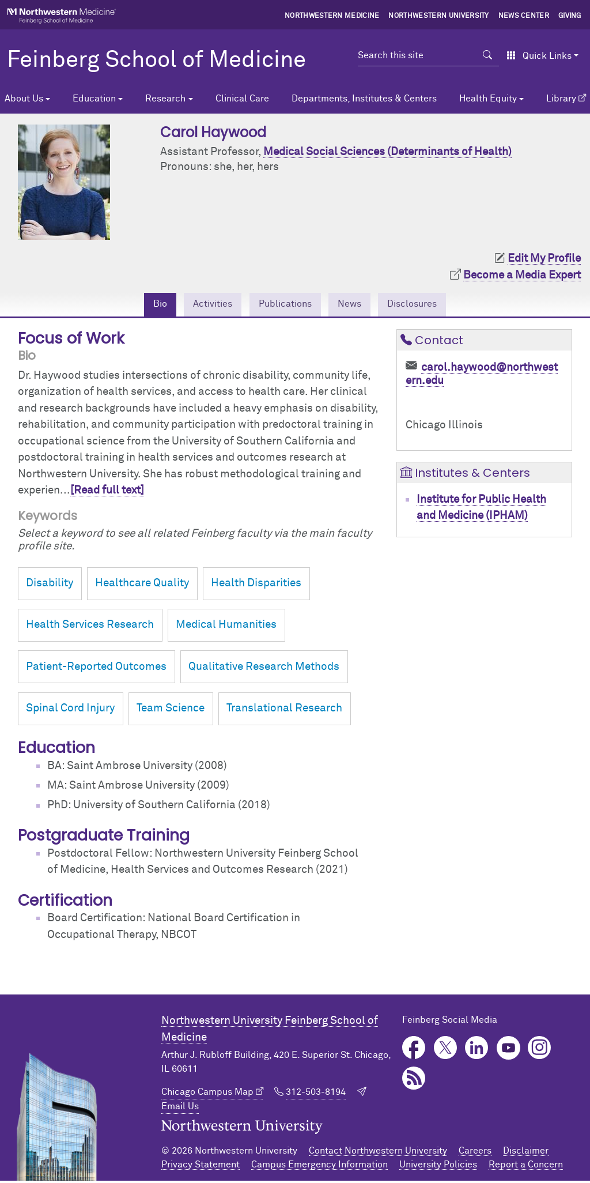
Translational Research (284, 710)
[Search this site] (417, 55)
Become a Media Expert (522, 275)
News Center (524, 16)
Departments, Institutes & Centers (364, 98)
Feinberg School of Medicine (156, 60)
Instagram (539, 1050)
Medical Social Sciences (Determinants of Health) (387, 151)
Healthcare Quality (142, 585)
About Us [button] (24, 98)
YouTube (508, 1050)
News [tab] (356, 305)
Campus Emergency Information (319, 1166)
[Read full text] (107, 492)
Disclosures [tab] (426, 305)
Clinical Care (242, 98)
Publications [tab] (283, 305)
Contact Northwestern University (378, 1153)
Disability (49, 585)
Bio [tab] (142, 305)
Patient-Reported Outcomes (96, 669)
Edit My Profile (544, 258)
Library (561, 98)
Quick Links (539, 56)
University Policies (438, 1166)
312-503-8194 (316, 1094)
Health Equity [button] (488, 98)
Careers (475, 1153)
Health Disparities (256, 585)
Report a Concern (526, 1166)
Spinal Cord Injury (70, 710)
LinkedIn (477, 1050)
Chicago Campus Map (207, 1094)
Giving (569, 16)
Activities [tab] (200, 305)
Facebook (414, 1050)
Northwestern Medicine (332, 16)
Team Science (171, 710)
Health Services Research (90, 626)
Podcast (414, 1080)
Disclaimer (526, 1153)
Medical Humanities (226, 626)
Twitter (445, 1050)
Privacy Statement (200, 1166)
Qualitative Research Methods (263, 669)
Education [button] (94, 98)
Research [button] (165, 98)
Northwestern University (438, 16)
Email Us (180, 1108)
